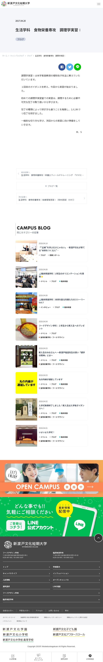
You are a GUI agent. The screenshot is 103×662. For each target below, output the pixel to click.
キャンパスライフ (10, 574)
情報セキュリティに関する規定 (77, 617)
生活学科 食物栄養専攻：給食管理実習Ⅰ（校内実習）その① (46, 198)
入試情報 (6, 580)
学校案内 (56, 567)
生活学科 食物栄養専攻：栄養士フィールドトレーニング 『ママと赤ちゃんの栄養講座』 (54, 174)
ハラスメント (7, 621)
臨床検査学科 (8, 600)
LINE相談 (57, 587)
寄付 (67, 611)
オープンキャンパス (61, 580)
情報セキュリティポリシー (53, 617)
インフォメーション (61, 574)
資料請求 (6, 587)
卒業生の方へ (24, 611)
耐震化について (22, 621)
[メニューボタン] (98, 4)
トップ (5, 567)
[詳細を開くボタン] (98, 593)
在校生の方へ (8, 611)
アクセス (39, 611)
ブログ (20, 39)
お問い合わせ (54, 611)
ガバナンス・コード (9, 617)
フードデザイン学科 (11, 593)
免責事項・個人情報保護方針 (30, 617)
